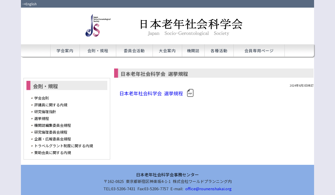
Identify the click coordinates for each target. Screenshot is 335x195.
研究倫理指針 (45, 111)
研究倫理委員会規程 (50, 132)
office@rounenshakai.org (208, 188)
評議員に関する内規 (50, 104)
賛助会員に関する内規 (52, 152)
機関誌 (193, 50)
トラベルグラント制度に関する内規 (63, 145)
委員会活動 (134, 50)
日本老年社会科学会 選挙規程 (156, 93)
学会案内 (65, 50)
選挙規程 (41, 118)
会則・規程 (97, 50)
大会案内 (167, 50)
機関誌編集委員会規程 (52, 125)
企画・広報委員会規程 (52, 138)
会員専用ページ (259, 50)
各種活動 (219, 50)
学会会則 (41, 98)
